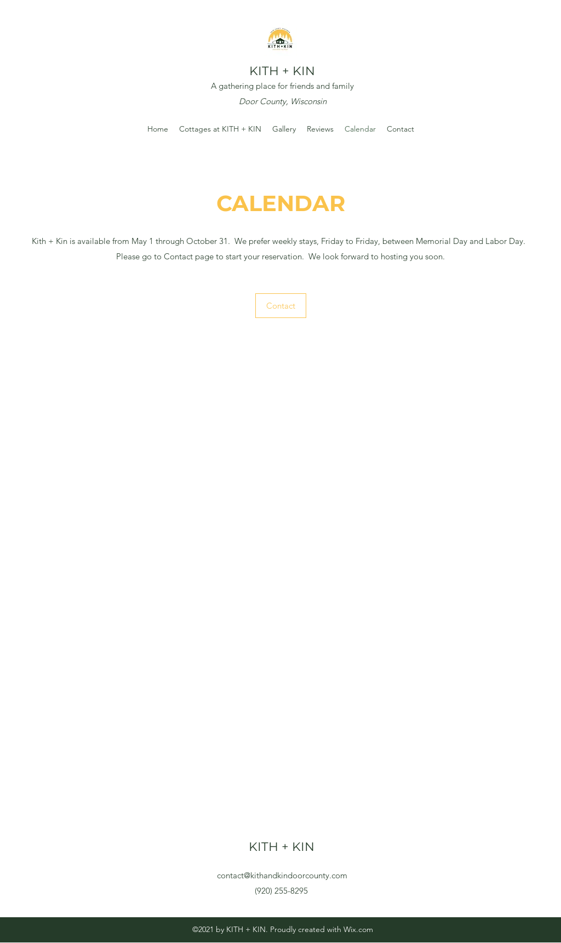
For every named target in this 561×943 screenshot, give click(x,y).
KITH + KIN (282, 71)
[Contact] (280, 305)
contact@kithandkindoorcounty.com (282, 875)
